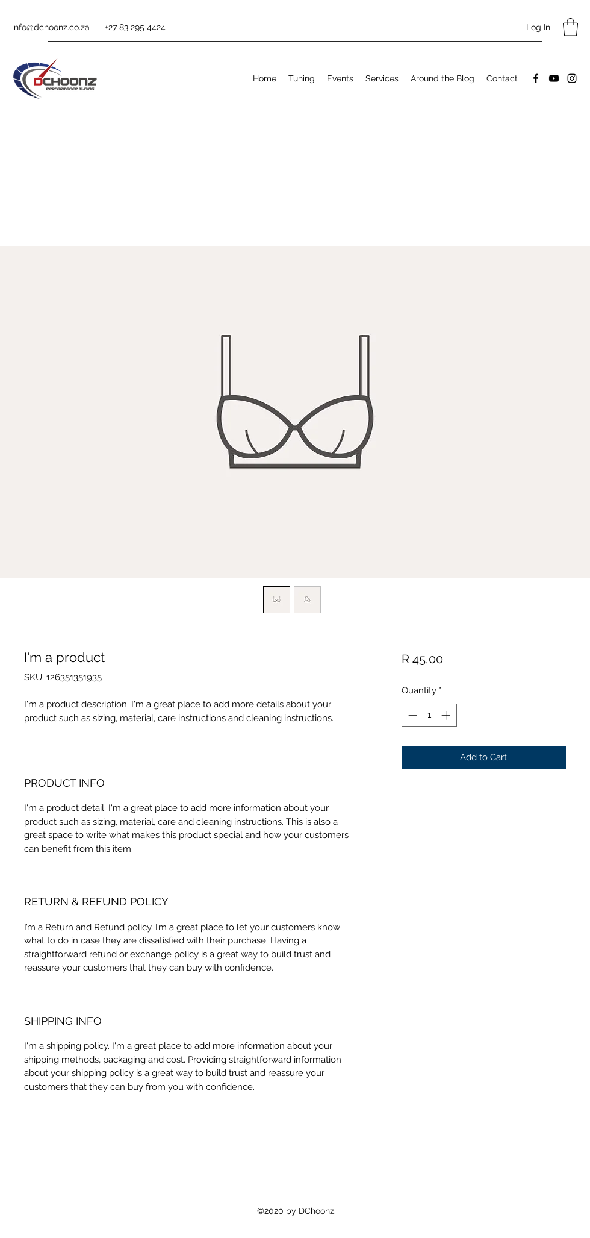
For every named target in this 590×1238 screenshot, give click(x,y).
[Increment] (447, 715)
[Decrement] (411, 715)
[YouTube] (554, 78)
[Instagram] (572, 78)
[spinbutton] (429, 715)
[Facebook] (536, 78)
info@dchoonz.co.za (51, 27)
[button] (570, 27)
